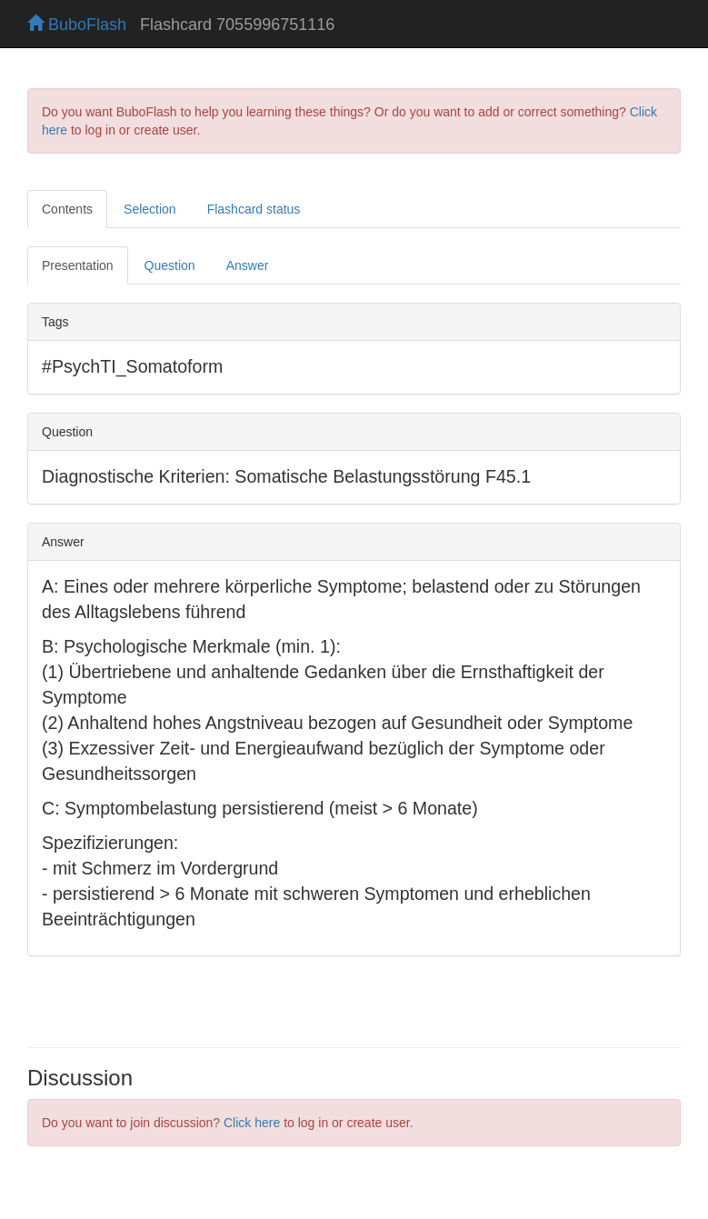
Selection (150, 209)
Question (170, 265)
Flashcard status (254, 209)
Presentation (78, 265)
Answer (247, 265)
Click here (252, 1122)
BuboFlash (76, 24)
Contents (67, 209)
